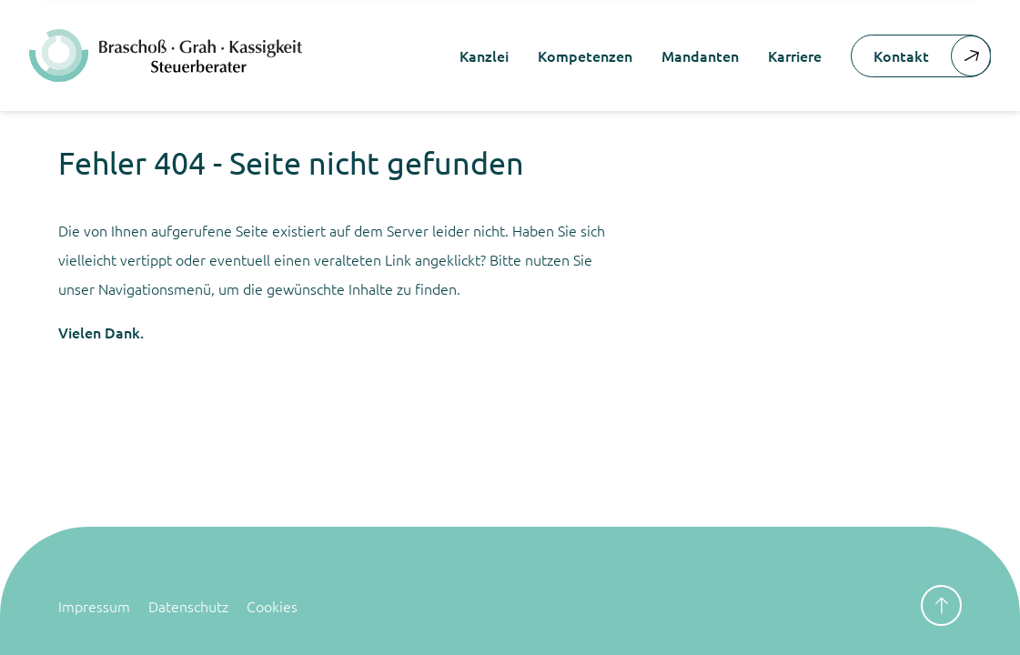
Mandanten (700, 55)
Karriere (795, 55)
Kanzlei (484, 55)
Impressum (94, 606)
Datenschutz (188, 606)
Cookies (272, 606)
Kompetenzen (585, 55)
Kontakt (932, 55)
